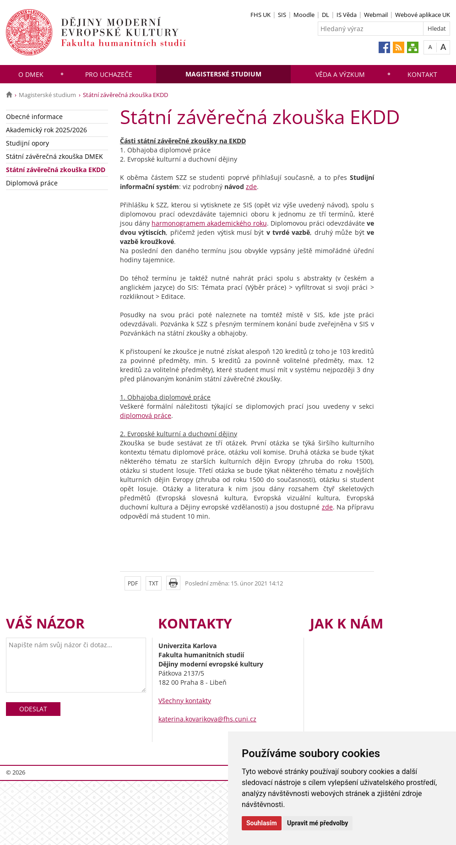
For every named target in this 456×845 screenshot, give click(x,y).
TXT (153, 583)
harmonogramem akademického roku (209, 223)
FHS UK (260, 15)
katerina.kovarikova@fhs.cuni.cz (207, 719)
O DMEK (30, 74)
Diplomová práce (32, 183)
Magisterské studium (223, 74)
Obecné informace (34, 116)
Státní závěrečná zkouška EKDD (55, 169)
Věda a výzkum (340, 74)
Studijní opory (27, 143)
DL (325, 15)
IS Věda (347, 15)
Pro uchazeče (108, 74)
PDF (133, 583)
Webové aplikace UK (422, 15)
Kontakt (422, 74)
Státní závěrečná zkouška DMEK (54, 156)
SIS (282, 15)
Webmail (376, 15)
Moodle (304, 15)
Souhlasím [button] (261, 823)
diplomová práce (145, 415)
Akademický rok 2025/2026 (46, 129)
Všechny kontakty (184, 700)
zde (251, 186)
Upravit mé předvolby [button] (317, 823)
